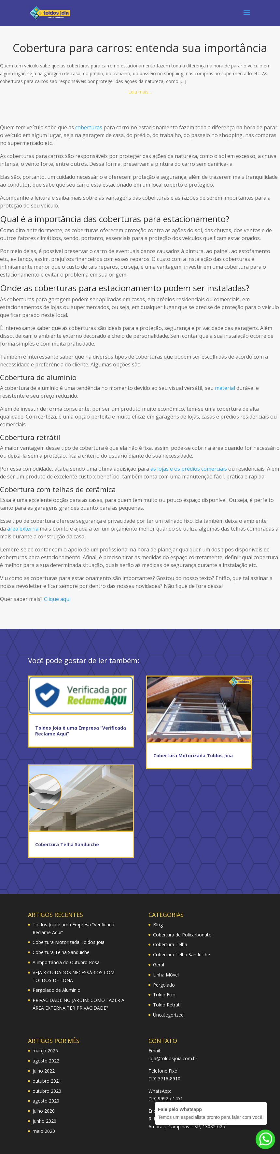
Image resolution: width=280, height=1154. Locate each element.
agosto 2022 (46, 1061)
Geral (158, 965)
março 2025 (45, 1050)
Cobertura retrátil (30, 437)
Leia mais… (140, 92)
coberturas (88, 127)
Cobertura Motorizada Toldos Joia (193, 755)
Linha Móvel (166, 975)
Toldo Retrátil (167, 1005)
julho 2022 (44, 1071)
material (225, 388)
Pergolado (164, 985)
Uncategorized (168, 1015)
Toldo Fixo (164, 994)
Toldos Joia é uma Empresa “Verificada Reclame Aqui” (80, 731)
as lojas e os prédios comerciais (188, 468)
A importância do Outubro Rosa (66, 962)
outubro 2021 (47, 1081)
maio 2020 (44, 1131)
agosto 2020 (46, 1101)
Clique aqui (57, 599)
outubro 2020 (47, 1091)
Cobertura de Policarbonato (182, 935)
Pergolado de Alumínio (56, 990)
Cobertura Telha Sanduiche (67, 844)
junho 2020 (44, 1121)
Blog (158, 924)
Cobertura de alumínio (38, 377)
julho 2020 (44, 1111)
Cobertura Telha (170, 944)
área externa (22, 528)
